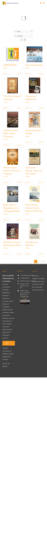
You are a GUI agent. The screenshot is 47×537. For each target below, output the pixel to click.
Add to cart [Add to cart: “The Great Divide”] (29, 73)
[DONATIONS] (12, 54)
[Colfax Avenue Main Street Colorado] (12, 119)
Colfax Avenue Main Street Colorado (11, 133)
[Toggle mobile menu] (44, 3)
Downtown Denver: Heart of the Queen (34, 171)
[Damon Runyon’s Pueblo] (34, 119)
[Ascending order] (31, 31)
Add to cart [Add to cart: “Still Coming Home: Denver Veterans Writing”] (29, 219)
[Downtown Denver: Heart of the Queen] (34, 157)
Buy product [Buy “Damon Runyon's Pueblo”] (29, 142)
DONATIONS (10, 65)
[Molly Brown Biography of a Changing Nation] (12, 194)
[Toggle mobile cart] (40, 3)
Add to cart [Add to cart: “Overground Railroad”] (29, 253)
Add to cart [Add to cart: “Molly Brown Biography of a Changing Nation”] (7, 219)
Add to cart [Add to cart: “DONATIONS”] (7, 73)
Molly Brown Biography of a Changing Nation (12, 208)
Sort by (17, 31)
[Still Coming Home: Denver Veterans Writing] (34, 194)
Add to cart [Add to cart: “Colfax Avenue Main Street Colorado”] (7, 145)
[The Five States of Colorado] (12, 85)
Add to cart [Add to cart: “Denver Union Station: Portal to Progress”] (7, 182)
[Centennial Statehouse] (34, 85)
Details (20, 73)
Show (19, 36)
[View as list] (24, 40)
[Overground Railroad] (34, 231)
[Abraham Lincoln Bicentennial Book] (12, 231)
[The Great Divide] (34, 54)
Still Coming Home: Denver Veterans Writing (34, 208)
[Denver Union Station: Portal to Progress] (12, 157)
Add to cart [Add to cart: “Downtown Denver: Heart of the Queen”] (29, 182)
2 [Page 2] (39, 261)
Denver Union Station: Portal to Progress (12, 171)
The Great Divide (34, 65)
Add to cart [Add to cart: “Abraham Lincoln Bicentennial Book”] (7, 253)
